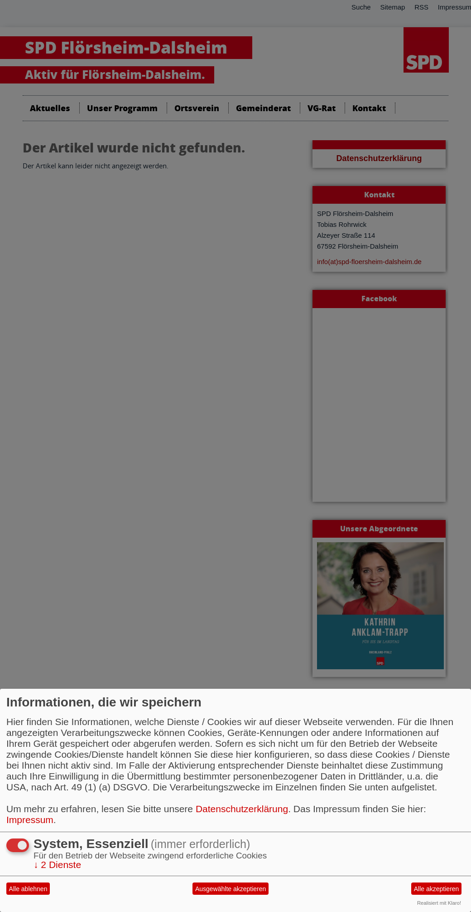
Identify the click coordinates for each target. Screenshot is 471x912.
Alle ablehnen (28, 888)
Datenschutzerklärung (242, 809)
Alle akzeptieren (436, 888)
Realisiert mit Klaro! (439, 903)
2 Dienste (57, 864)
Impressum (29, 819)
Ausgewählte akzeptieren (230, 888)
